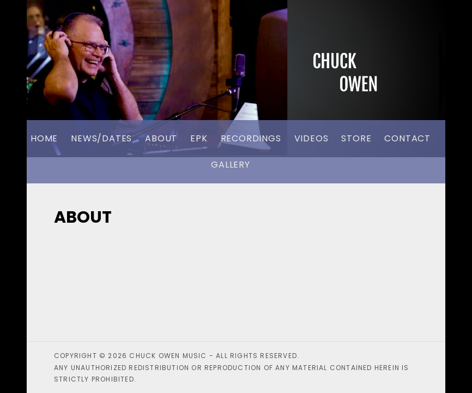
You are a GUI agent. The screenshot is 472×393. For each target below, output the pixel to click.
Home (44, 138)
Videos (311, 138)
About (161, 138)
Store (356, 138)
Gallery (230, 164)
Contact (407, 138)
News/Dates (101, 138)
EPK (198, 138)
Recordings (251, 138)
